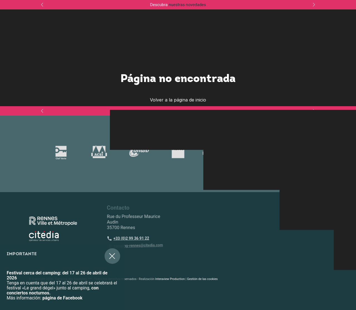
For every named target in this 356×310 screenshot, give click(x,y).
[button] (8, 276)
